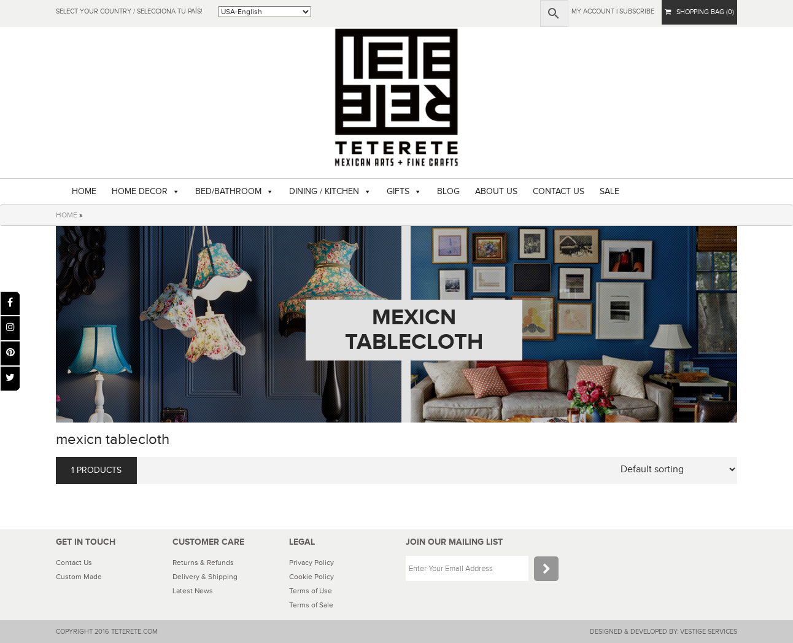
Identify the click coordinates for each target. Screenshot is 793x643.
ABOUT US (496, 192)
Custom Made (79, 576)
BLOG (448, 192)
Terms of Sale (311, 605)
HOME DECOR (140, 192)
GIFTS (398, 192)
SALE (609, 192)
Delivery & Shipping (205, 576)
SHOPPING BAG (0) (699, 12)
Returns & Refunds (203, 562)
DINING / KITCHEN (324, 192)
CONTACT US (558, 192)
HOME (84, 192)
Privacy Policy (311, 562)
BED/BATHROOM (228, 192)
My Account (592, 11)
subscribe (636, 11)
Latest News (192, 590)
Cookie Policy (311, 576)
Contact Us (74, 562)
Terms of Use (310, 590)
